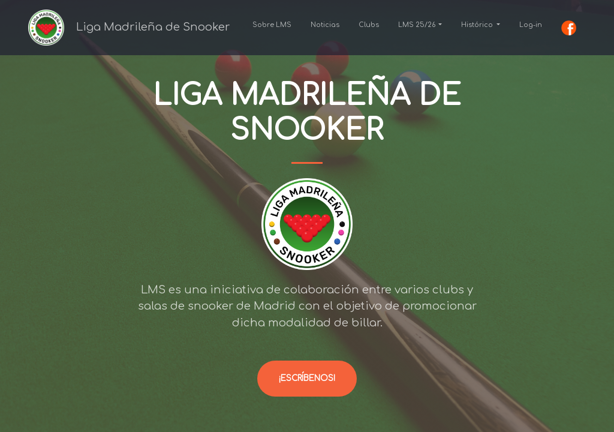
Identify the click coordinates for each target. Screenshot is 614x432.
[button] (420, 25)
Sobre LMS (271, 25)
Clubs (369, 25)
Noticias (325, 25)
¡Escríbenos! (307, 378)
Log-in (530, 25)
